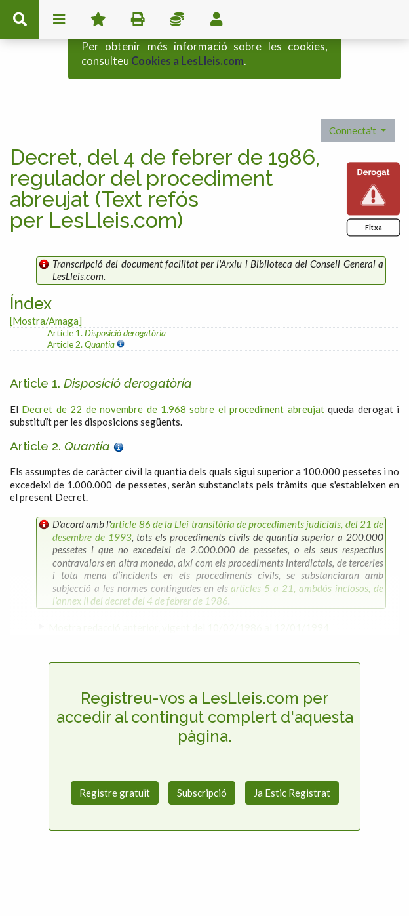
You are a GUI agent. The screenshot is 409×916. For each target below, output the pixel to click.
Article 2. (82, 316)
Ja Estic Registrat (292, 765)
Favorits (98, 19)
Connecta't (353, 103)
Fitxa (373, 200)
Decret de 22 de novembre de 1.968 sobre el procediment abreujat (173, 382)
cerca (19, 19)
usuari (216, 19)
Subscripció (202, 765)
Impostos (177, 19)
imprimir (137, 19)
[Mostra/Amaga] (46, 293)
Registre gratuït (114, 765)
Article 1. (106, 305)
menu (59, 19)
